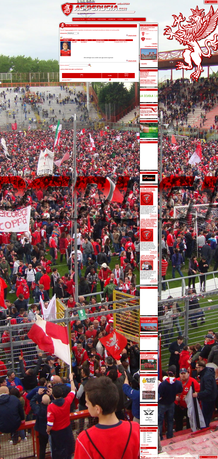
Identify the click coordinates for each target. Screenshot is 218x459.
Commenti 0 (153, 216)
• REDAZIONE (101, 19)
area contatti (69, 30)
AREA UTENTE (213, 2)
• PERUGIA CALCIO (78, 19)
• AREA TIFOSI (91, 19)
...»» (150, 213)
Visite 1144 (153, 215)
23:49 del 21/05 (147, 454)
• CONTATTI (129, 19)
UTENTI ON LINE (212, 457)
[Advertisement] (146, 155)
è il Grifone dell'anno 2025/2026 (148, 82)
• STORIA (120, 19)
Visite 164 (154, 280)
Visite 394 (154, 251)
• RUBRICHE (111, 19)
